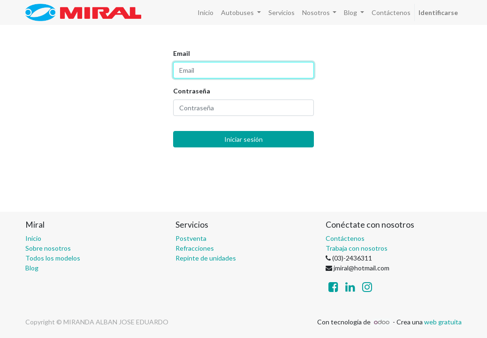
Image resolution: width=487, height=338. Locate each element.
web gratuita (443, 322)
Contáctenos (345, 238)
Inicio (33, 238)
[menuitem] (205, 12)
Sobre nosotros (48, 248)
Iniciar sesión (243, 139)
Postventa (190, 238)
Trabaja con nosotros (357, 248)
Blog (31, 268)
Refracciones (194, 248)
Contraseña (191, 91)
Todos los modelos (52, 258)
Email (181, 53)
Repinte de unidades (205, 258)
